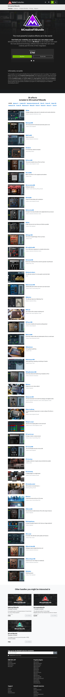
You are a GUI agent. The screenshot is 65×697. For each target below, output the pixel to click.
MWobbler (28, 571)
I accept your (15, 655)
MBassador (36, 667)
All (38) (10, 103)
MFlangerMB (29, 235)
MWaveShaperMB (30, 559)
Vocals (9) (18, 105)
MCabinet (28, 147)
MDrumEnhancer (37, 672)
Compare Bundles (23, 8)
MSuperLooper (30, 422)
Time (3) (55, 105)
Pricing (31, 8)
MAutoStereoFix (37, 664)
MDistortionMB (30, 210)
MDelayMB (28, 197)
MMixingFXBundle (13, 607)
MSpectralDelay (30, 409)
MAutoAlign (36, 661)
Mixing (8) (32, 105)
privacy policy (18, 655)
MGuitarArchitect (30, 272)
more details (28, 615)
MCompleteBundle (39, 607)
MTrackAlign (36, 679)
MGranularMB (29, 260)
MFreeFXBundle (12, 633)
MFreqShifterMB (30, 247)
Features (16, 8)
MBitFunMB (29, 135)
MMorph (28, 309)
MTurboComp (37, 681)
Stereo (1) (49, 105)
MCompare (36, 670)
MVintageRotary (30, 521)
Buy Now (22, 56)
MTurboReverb (37, 682)
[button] (45, 2)
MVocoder (28, 534)
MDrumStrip (10, 664)
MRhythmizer (29, 347)
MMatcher (28, 297)
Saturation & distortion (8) (33, 103)
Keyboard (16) (11, 105)
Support (36, 8)
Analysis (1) (15, 103)
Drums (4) (47, 103)
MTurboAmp (29, 459)
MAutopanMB (29, 123)
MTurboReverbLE (30, 484)
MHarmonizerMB (30, 284)
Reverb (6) (43, 105)
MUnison (28, 496)
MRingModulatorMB (31, 372)
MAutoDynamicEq (38, 663)
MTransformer (30, 434)
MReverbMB (29, 334)
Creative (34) (23, 103)
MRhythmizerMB (30, 359)
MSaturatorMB (30, 397)
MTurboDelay (29, 471)
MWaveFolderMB (30, 546)
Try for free (43, 56)
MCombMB (29, 172)
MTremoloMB (29, 446)
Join (55, 652)
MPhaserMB (29, 322)
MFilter (28, 222)
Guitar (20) (53, 103)
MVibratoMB (29, 509)
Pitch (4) (38, 105)
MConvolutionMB (30, 185)
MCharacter (36, 669)
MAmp (27, 110)
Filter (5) (42, 103)
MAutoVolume (37, 666)
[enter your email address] (30, 652)
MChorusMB (29, 160)
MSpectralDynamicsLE (39, 678)
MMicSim (36, 673)
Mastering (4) (25, 105)
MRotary (28, 384)
